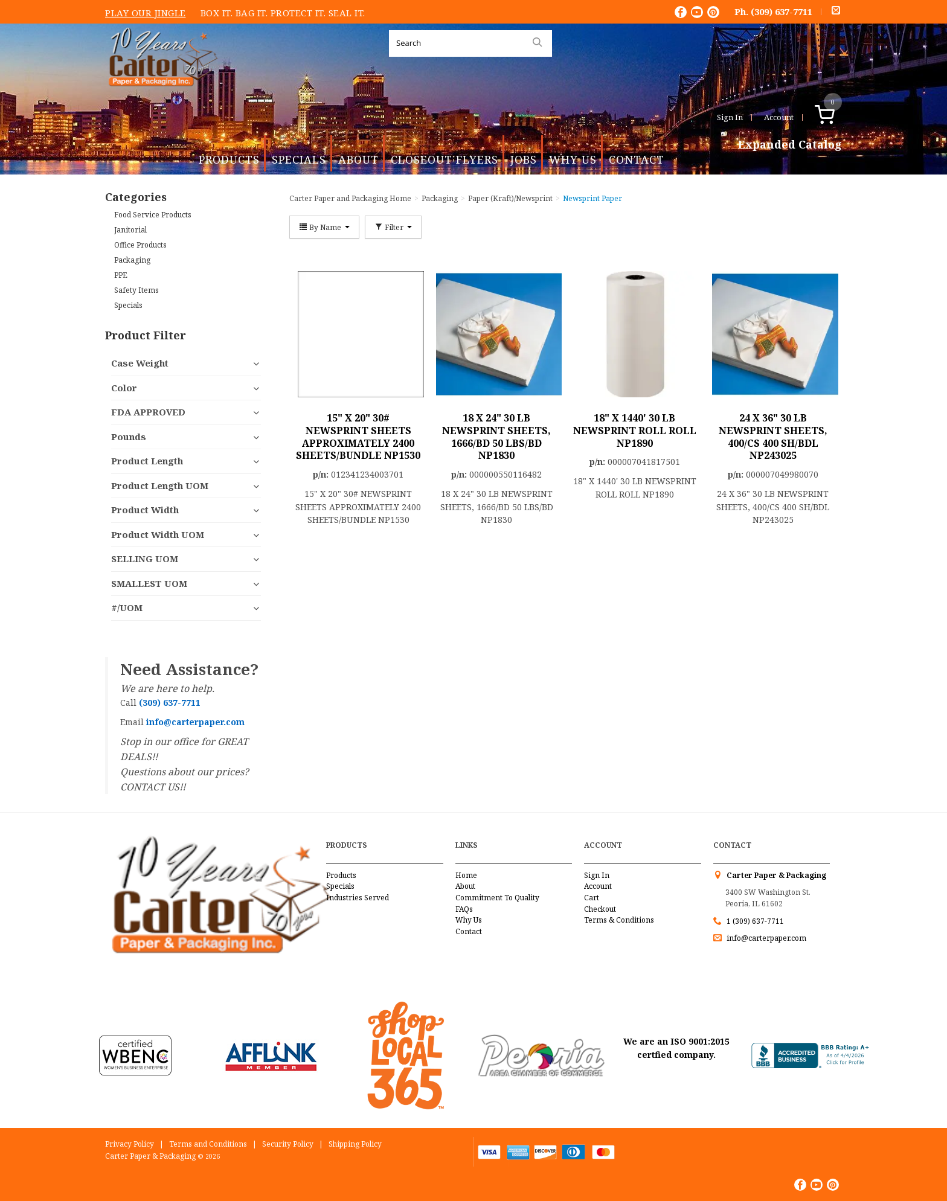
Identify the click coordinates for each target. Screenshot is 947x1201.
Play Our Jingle (145, 13)
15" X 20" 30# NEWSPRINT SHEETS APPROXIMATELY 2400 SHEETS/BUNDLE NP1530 (358, 436)
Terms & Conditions (619, 920)
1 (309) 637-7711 (755, 921)
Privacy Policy (129, 1144)
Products (229, 159)
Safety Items (136, 290)
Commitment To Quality (497, 897)
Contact (636, 159)
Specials (299, 159)
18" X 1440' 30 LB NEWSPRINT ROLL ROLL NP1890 (634, 430)
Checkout (600, 909)
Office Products (140, 245)
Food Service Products (152, 215)
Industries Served (357, 897)
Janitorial (130, 230)
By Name (324, 227)
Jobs (523, 159)
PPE (120, 275)
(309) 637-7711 (781, 11)
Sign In (730, 117)
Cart (591, 897)
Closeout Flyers (444, 159)
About (358, 159)
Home (466, 875)
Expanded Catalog (790, 145)
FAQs (464, 909)
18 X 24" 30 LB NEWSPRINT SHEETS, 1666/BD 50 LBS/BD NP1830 (496, 436)
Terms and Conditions (208, 1144)
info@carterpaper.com (765, 938)
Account (779, 117)
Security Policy (287, 1144)
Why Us (573, 159)
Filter (393, 227)
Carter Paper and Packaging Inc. (160, 96)
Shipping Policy (355, 1144)
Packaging (132, 260)
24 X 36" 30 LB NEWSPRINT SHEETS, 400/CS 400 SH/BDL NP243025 (773, 436)
